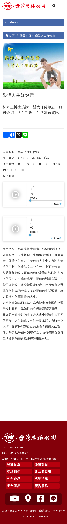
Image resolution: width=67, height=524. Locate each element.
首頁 (10, 35)
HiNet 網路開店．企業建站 (34, 510)
